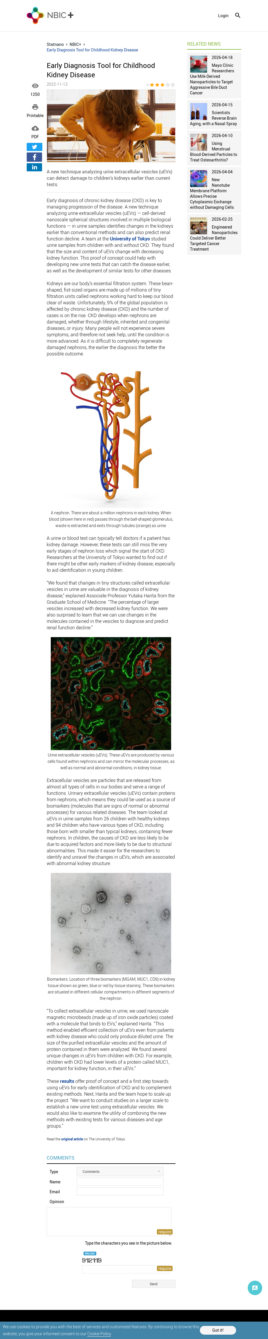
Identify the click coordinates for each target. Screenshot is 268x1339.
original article (72, 1139)
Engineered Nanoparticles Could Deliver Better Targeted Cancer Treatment (214, 238)
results (67, 1081)
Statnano (55, 44)
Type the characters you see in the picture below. (128, 1243)
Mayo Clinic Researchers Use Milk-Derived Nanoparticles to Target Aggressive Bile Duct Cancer (212, 79)
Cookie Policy (99, 1333)
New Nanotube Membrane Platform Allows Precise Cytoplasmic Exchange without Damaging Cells (212, 193)
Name (55, 1182)
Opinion (57, 1201)
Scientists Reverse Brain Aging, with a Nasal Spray (213, 118)
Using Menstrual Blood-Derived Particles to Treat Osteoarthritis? (213, 152)
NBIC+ (75, 44)
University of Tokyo (130, 239)
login (223, 16)
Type (54, 1171)
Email (55, 1191)
